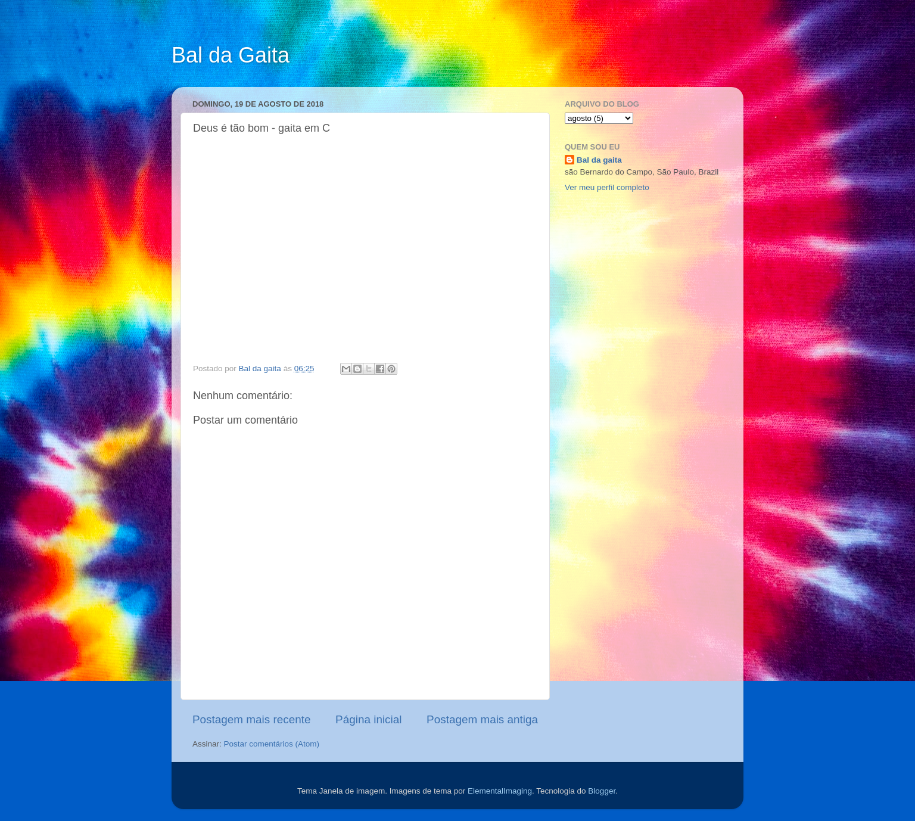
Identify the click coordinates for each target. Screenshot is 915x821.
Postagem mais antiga (482, 719)
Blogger (601, 790)
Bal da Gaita (231, 55)
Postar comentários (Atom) (272, 743)
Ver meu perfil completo (607, 187)
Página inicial (368, 719)
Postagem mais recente (251, 719)
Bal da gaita (599, 160)
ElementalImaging (500, 790)
